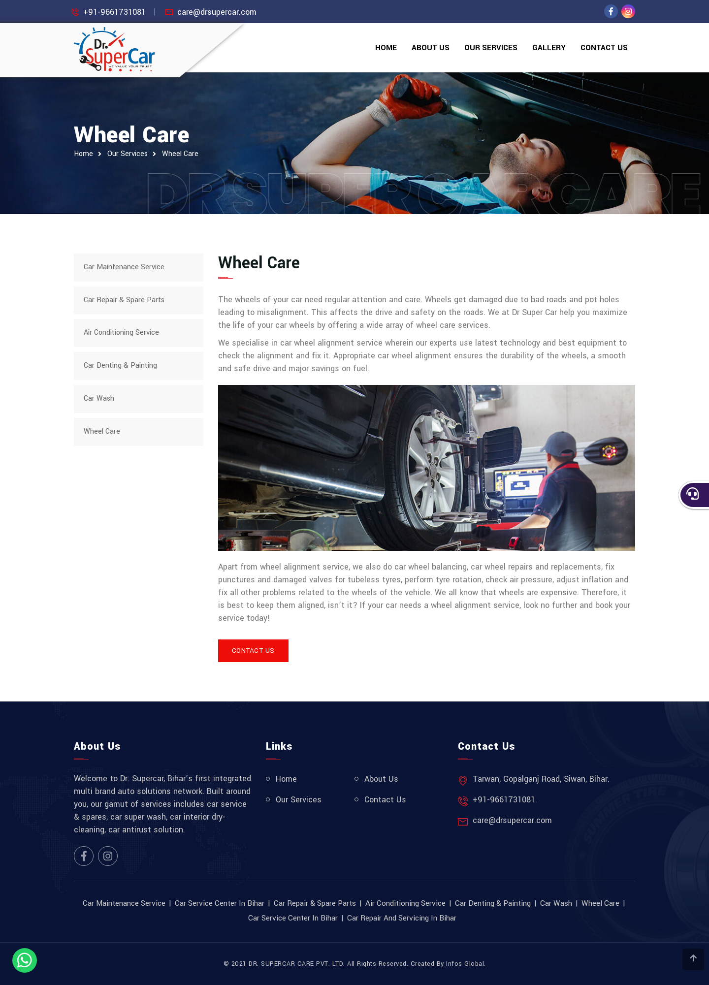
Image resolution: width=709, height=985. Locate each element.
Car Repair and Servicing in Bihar (401, 918)
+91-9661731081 (114, 12)
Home (386, 47)
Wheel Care (180, 154)
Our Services (490, 47)
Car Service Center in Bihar (219, 903)
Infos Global (465, 963)
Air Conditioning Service (121, 332)
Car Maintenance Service (124, 267)
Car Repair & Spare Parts (124, 300)
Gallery (549, 47)
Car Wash (99, 398)
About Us (431, 47)
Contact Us (604, 47)
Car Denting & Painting (120, 365)
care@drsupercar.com (217, 12)
